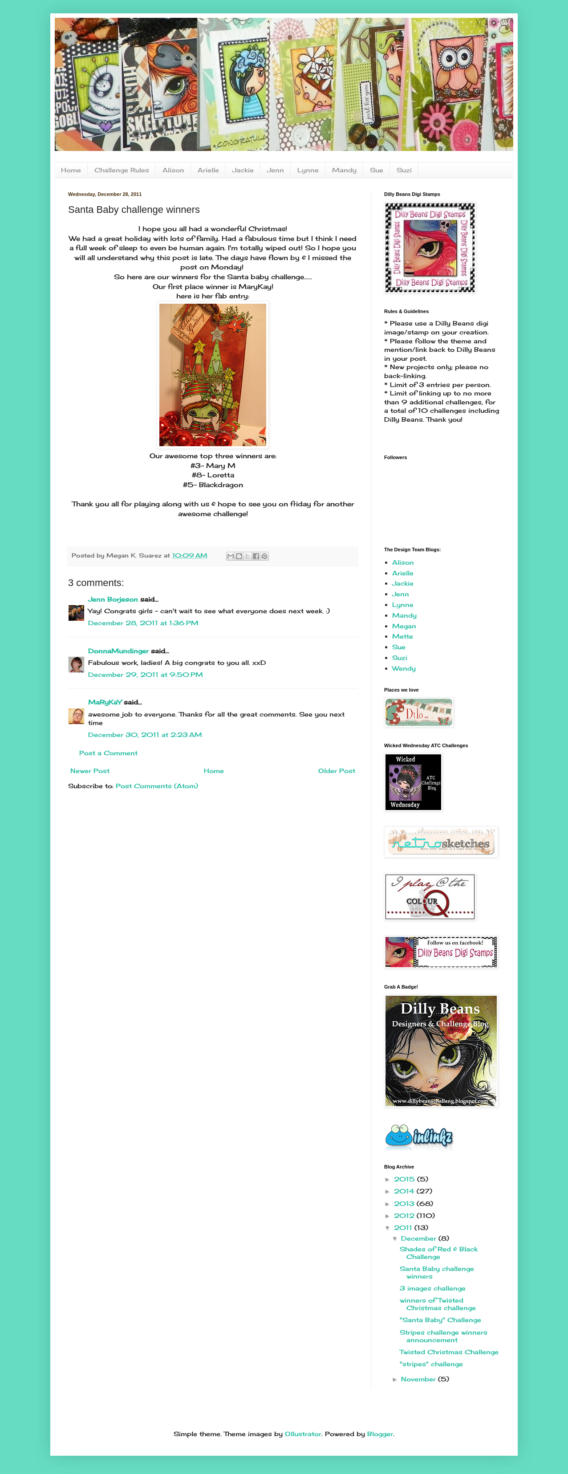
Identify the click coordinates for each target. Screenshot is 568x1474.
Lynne (308, 170)
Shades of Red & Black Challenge (439, 1252)
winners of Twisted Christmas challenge (438, 1303)
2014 (405, 1191)
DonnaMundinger (118, 651)
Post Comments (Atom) (157, 786)
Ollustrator (303, 1433)
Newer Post (90, 770)
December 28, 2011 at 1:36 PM (143, 623)
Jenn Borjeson (113, 599)
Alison (173, 170)
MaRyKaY (105, 702)
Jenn (275, 170)
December (419, 1238)
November (419, 1379)
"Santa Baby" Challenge (440, 1319)
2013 (405, 1203)
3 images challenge (433, 1288)
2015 (405, 1179)
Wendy (404, 668)
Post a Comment (108, 753)
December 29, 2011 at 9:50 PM (145, 674)
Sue (376, 170)
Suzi (404, 170)
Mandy (344, 170)
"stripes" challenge (431, 1364)
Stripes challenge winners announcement (443, 1336)
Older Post (336, 770)
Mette (402, 636)
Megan (404, 626)
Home (71, 170)
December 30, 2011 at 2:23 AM (145, 734)
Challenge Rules (121, 170)
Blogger (380, 1433)
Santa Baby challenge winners (437, 1272)
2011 (404, 1227)
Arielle (208, 170)
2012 (405, 1215)
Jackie (243, 170)
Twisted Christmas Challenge (449, 1352)
